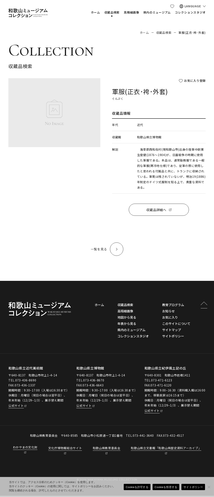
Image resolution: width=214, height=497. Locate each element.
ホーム (144, 32)
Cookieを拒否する (166, 487)
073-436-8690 (25, 381)
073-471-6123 (161, 381)
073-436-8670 (93, 381)
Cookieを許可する (137, 487)
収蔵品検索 (164, 32)
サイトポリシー (193, 487)
